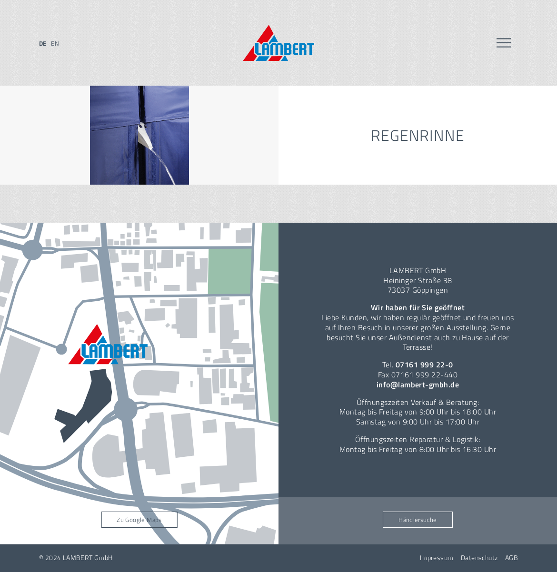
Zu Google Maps (139, 519)
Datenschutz (479, 557)
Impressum (437, 557)
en (55, 43)
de (43, 43)
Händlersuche (417, 519)
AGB (511, 557)
